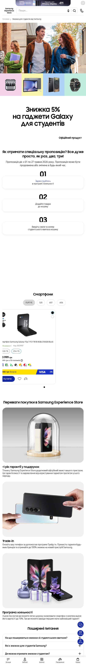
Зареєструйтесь (43, 181)
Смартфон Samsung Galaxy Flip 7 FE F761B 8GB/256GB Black (26, 342)
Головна (5, 19)
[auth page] (24, 660)
